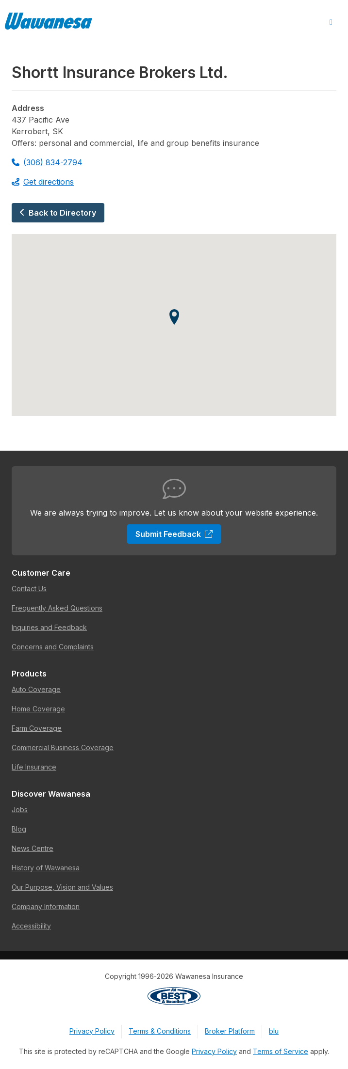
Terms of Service (280, 1051)
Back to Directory (58, 213)
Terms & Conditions (160, 1031)
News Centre (32, 848)
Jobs (20, 809)
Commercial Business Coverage (63, 747)
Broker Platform (230, 1031)
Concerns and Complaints (53, 647)
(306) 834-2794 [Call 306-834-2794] (47, 162)
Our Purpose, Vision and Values (62, 887)
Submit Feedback (174, 534)
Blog (19, 829)
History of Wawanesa (46, 868)
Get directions (43, 182)
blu (274, 1031)
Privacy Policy (92, 1031)
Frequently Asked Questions (57, 608)
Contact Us (29, 588)
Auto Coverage (36, 689)
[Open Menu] (331, 22)
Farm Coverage (37, 728)
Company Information (46, 906)
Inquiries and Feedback (49, 627)
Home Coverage (38, 709)
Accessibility (31, 926)
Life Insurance (34, 767)
